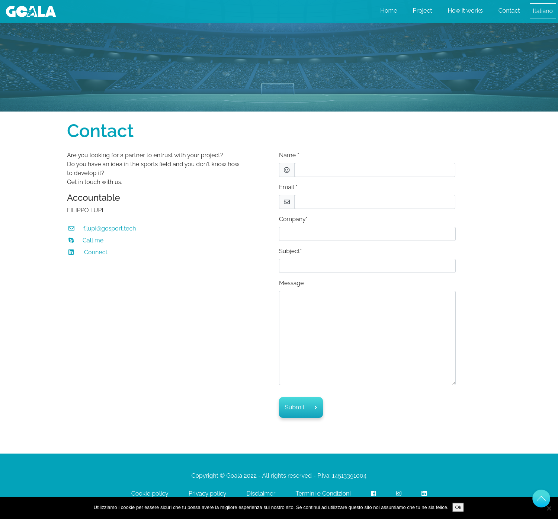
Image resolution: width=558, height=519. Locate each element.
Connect (96, 252)
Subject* (290, 251)
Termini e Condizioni (323, 493)
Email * (288, 187)
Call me (93, 240)
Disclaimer (261, 493)
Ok (458, 507)
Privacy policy (208, 493)
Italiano (543, 10)
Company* (293, 219)
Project (422, 10)
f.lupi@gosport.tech (109, 228)
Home (388, 10)
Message (291, 283)
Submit (301, 407)
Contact (509, 10)
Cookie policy (150, 493)
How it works (465, 10)
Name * (289, 155)
